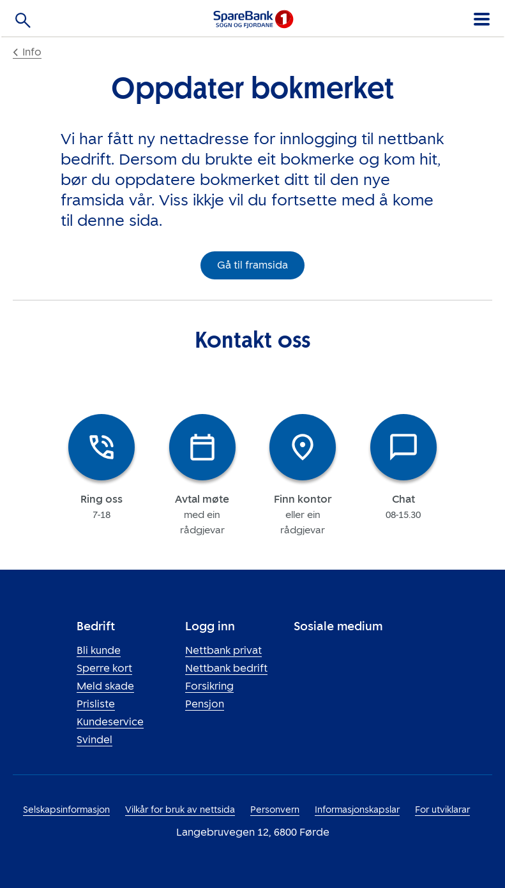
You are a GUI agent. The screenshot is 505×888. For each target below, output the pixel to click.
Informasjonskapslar (357, 809)
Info (27, 52)
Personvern (274, 809)
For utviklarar (442, 809)
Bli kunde (99, 650)
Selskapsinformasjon (66, 809)
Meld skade (105, 686)
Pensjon (204, 704)
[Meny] (481, 16)
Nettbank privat (223, 650)
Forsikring (209, 686)
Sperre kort (104, 668)
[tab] (101, 474)
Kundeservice (110, 722)
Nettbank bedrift (226, 668)
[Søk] (23, 22)
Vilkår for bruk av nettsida (180, 809)
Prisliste (96, 704)
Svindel (94, 740)
